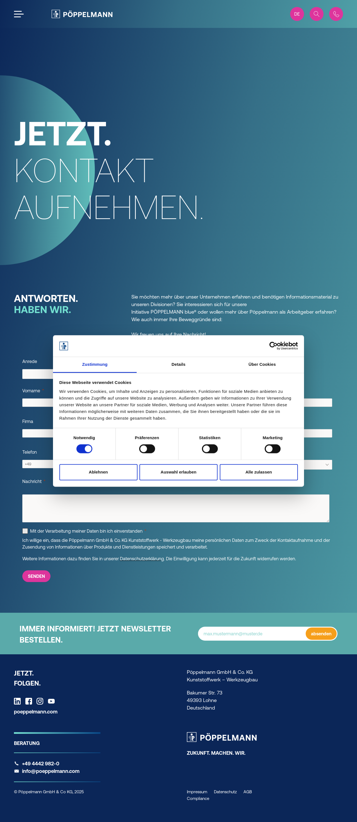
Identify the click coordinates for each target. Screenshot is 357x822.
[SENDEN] (36, 576)
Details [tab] (178, 364)
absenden (321, 633)
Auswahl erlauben (178, 472)
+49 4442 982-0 (40, 763)
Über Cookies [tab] (262, 364)
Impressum (197, 791)
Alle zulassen (258, 472)
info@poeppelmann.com (50, 771)
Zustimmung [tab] (95, 364)
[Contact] (336, 14)
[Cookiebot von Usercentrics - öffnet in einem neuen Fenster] (273, 346)
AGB (247, 791)
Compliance (198, 798)
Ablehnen (98, 472)
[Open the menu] (19, 14)
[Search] (317, 14)
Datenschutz (225, 791)
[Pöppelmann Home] (82, 14)
